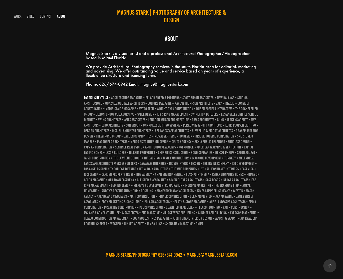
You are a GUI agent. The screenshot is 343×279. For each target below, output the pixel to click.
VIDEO (30, 16)
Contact (46, 16)
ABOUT (61, 16)
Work (17, 16)
